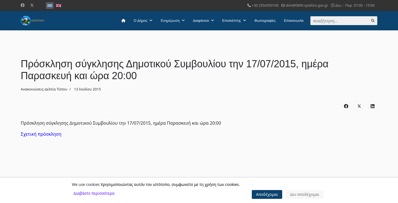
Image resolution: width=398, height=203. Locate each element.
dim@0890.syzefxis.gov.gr (307, 5)
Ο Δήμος (141, 20)
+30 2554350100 (265, 5)
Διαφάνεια (201, 20)
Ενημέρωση (170, 20)
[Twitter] (32, 5)
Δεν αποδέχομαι (304, 194)
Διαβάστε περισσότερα (94, 193)
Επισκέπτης (231, 20)
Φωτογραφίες (265, 20)
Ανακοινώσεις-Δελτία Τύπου (44, 89)
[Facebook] (23, 5)
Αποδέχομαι (267, 194)
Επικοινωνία (293, 20)
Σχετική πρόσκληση (41, 134)
